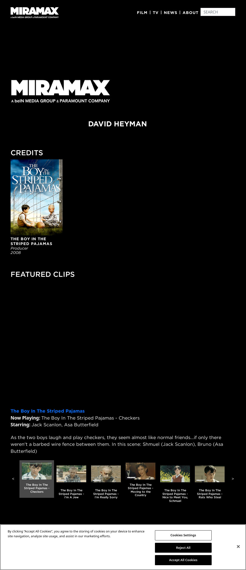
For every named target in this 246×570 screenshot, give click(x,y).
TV (156, 12)
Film (142, 12)
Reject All (183, 547)
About (190, 12)
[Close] (238, 546)
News (170, 12)
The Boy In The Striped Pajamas (48, 411)
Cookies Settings (183, 535)
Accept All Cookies (183, 560)
